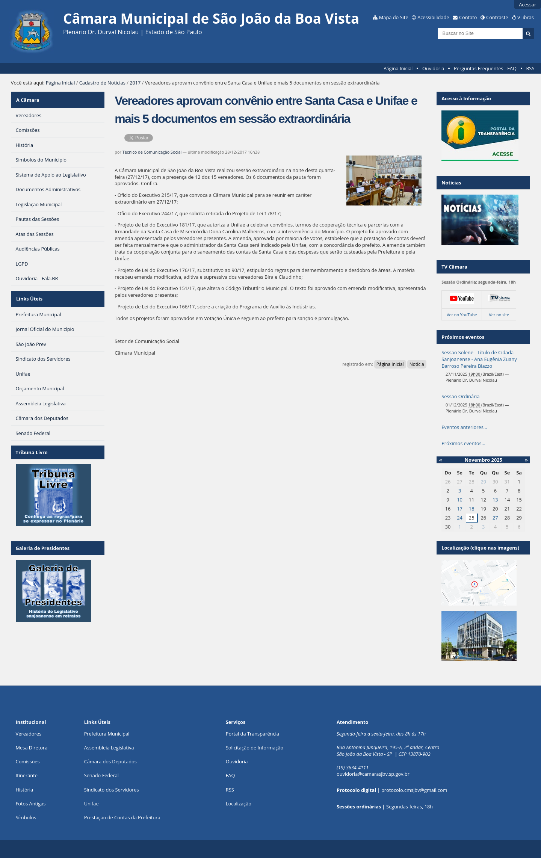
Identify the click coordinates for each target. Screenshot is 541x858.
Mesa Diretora (32, 747)
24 (459, 517)
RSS (530, 68)
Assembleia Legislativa (109, 747)
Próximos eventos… (463, 443)
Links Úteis (29, 295)
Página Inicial (398, 68)
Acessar (527, 4)
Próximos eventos (462, 337)
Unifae (91, 803)
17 (459, 508)
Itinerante (27, 775)
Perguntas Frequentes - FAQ (485, 68)
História (24, 789)
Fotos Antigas (31, 803)
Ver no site (499, 314)
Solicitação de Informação (254, 747)
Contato (468, 17)
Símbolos (26, 817)
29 (483, 481)
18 (472, 508)
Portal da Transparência (252, 733)
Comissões (28, 761)
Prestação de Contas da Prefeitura (122, 817)
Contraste (497, 17)
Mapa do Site (393, 17)
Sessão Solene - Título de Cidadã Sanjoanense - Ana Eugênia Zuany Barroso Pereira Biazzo (479, 359)
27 (495, 517)
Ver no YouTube (462, 314)
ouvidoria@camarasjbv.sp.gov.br (373, 773)
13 (495, 499)
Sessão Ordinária (460, 396)
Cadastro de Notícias (102, 82)
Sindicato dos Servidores (111, 789)
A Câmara (27, 98)
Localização (238, 803)
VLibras (525, 17)
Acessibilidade (433, 17)
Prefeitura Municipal (107, 733)
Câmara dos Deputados (110, 761)
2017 (135, 82)
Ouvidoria (433, 68)
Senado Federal (101, 775)
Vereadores (28, 733)
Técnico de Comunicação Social (152, 152)
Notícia (417, 364)
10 (459, 499)
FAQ (230, 775)
